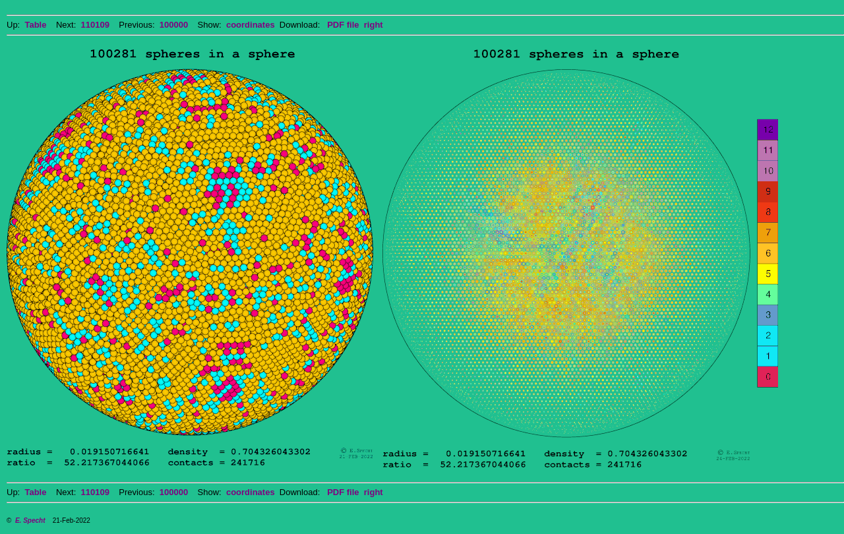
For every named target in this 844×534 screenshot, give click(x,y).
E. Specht (30, 520)
